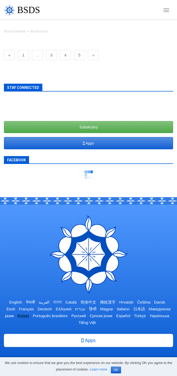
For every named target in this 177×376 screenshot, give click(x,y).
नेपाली (30, 302)
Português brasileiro (50, 316)
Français (26, 309)
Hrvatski (126, 302)
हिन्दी (92, 309)
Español (123, 316)
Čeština (143, 302)
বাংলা (57, 302)
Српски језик (101, 316)
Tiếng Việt (87, 322)
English (15, 302)
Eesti (11, 309)
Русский (78, 316)
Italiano (123, 309)
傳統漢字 (108, 302)
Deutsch (45, 309)
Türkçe (140, 316)
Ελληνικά (63, 309)
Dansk (159, 302)
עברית (80, 309)
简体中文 (88, 302)
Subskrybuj (88, 127)
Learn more (98, 369)
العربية (44, 302)
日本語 (139, 309)
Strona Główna (15, 31)
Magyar (106, 309)
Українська (159, 316)
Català (71, 302)
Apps (88, 143)
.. (37, 55)
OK (116, 370)
